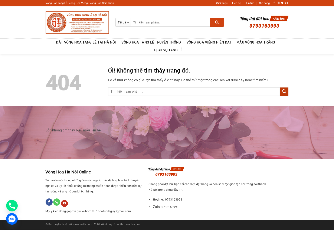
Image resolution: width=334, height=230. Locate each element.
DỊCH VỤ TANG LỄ (168, 50)
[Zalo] (12, 219)
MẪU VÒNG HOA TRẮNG (255, 42)
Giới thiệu (221, 3)
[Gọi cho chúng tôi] (56, 202)
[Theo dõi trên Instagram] (278, 3)
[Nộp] (217, 22)
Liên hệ (236, 3)
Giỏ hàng (264, 3)
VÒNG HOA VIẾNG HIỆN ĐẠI (209, 42)
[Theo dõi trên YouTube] (64, 203)
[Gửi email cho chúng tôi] (286, 3)
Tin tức (250, 3)
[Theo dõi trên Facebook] (274, 3)
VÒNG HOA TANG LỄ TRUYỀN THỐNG (151, 42)
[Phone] (12, 205)
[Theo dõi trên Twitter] (282, 3)
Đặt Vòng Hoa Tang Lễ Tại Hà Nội (86, 42)
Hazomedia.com (130, 224)
